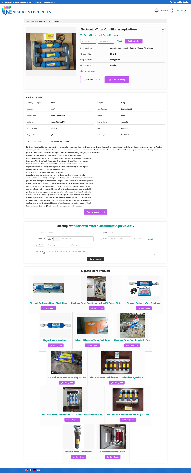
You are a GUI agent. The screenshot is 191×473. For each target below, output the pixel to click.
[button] (181, 2)
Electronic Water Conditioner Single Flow (48, 303)
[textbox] (106, 41)
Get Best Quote (48, 308)
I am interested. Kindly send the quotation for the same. (101, 252)
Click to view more (87, 71)
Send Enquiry (117, 79)
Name (43, 232)
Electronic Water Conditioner (112, 451)
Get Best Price (133, 41)
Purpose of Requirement (40, 245)
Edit (119, 41)
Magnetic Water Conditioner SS (78, 451)
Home (27, 21)
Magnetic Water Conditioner (55, 340)
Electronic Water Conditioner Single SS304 (67, 377)
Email (105, 232)
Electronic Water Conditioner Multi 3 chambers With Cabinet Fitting (72, 414)
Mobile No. (41, 239)
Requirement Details (40, 252)
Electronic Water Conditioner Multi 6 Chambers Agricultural (116, 377)
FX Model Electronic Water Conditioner (144, 303)
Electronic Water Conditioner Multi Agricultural (128, 414)
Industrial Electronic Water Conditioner (92, 340)
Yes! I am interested (96, 212)
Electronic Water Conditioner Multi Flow (132, 340)
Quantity (104, 239)
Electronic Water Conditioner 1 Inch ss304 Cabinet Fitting (96, 303)
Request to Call (92, 79)
